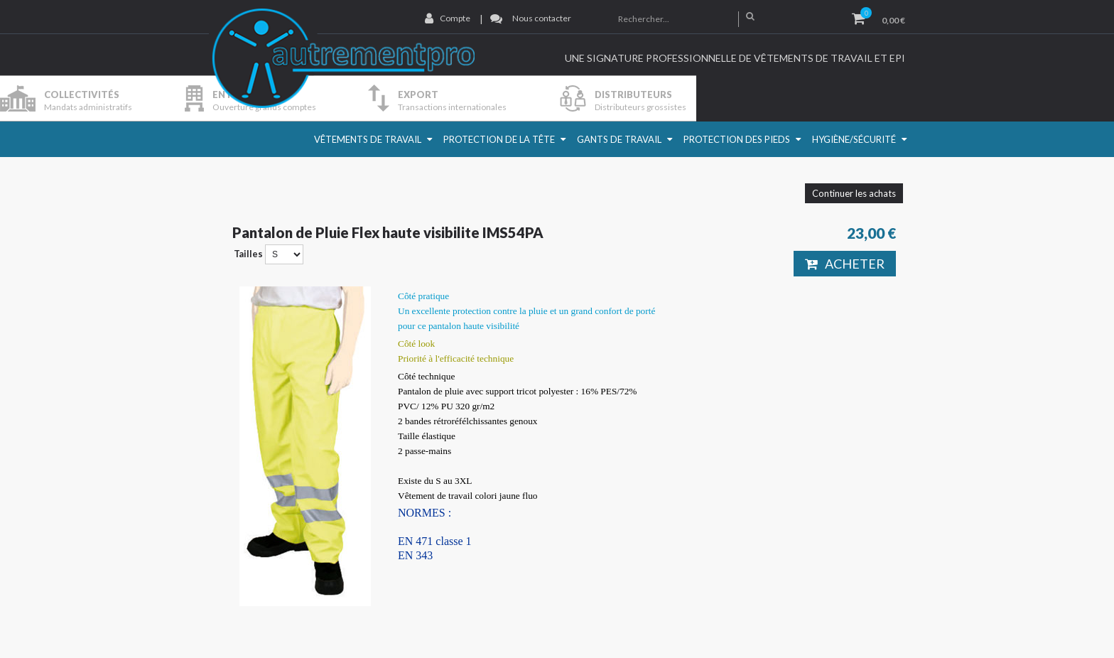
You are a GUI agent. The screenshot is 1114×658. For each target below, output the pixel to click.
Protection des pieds (736, 139)
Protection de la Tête (499, 139)
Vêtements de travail (367, 139)
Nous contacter (541, 18)
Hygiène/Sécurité (854, 139)
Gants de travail (619, 139)
